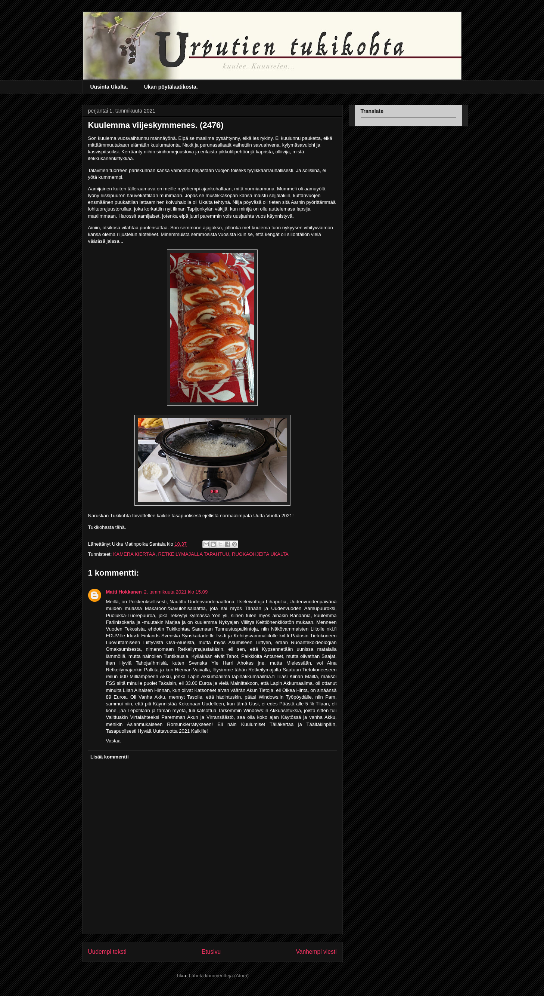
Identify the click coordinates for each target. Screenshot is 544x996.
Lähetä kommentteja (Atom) (219, 975)
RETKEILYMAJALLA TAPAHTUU (193, 554)
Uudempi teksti (107, 952)
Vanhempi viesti (316, 952)
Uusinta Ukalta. (109, 87)
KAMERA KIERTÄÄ (134, 554)
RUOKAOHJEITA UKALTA (260, 554)
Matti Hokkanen (124, 592)
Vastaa (113, 741)
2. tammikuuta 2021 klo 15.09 (176, 592)
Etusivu (211, 952)
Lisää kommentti (109, 757)
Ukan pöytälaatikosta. (171, 87)
